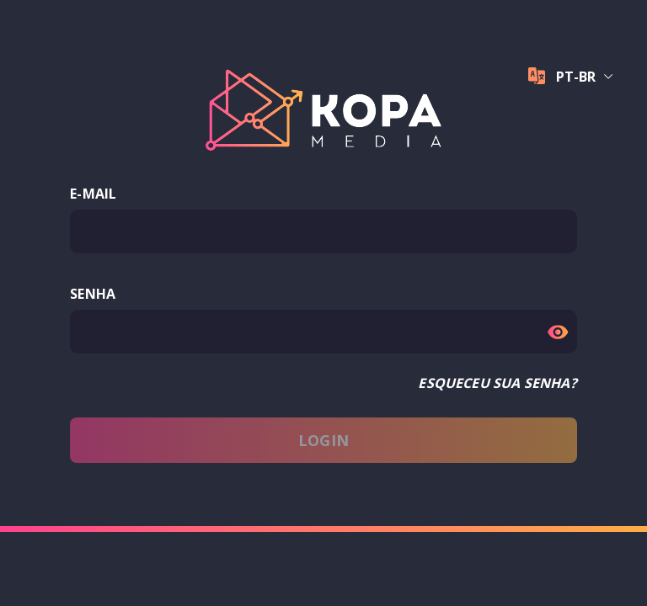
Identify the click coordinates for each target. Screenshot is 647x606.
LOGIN (323, 440)
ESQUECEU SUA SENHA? (497, 383)
